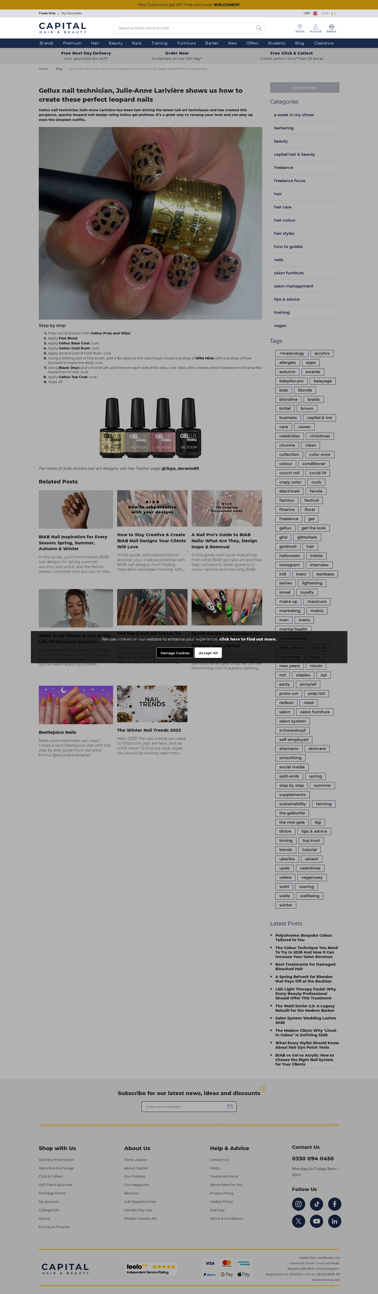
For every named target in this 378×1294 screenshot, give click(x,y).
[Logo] (62, 28)
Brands (47, 43)
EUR (329, 13)
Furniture (186, 43)
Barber (212, 43)
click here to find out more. (248, 639)
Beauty (116, 43)
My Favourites (71, 13)
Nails (137, 43)
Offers (252, 43)
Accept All (208, 653)
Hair (95, 43)
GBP (311, 13)
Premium (72, 43)
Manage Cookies (175, 653)
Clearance (324, 43)
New (232, 43)
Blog (300, 43)
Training (159, 43)
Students (277, 43)
